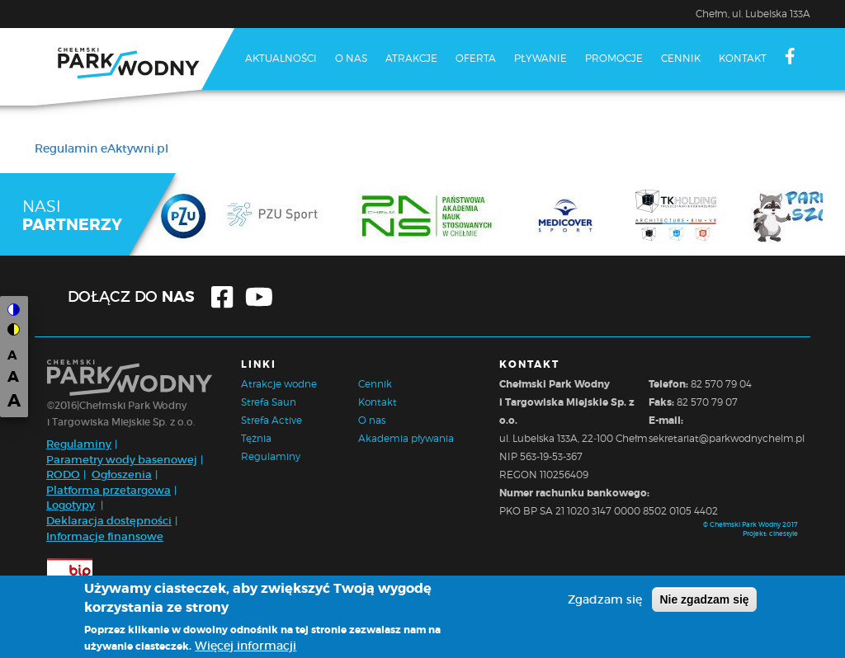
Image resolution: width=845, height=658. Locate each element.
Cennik (681, 58)
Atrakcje (411, 58)
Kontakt (743, 58)
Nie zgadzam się (703, 603)
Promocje (614, 58)
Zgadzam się (605, 603)
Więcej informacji (245, 649)
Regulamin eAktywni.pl (101, 148)
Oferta (476, 58)
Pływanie (540, 58)
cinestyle (783, 533)
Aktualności (281, 58)
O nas (351, 58)
